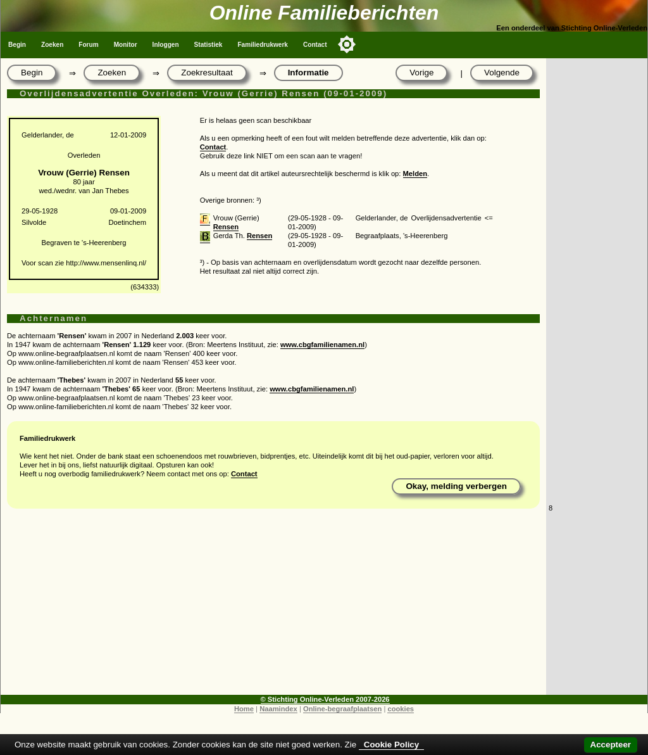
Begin (17, 44)
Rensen (226, 227)
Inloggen (166, 44)
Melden (415, 173)
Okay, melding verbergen (456, 486)
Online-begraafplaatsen (342, 709)
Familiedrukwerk (262, 44)
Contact (315, 44)
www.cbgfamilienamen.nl (322, 344)
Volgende (502, 72)
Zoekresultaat (206, 72)
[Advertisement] (273, 606)
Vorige (421, 72)
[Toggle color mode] (346, 44)
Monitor (125, 44)
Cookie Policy (391, 744)
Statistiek (208, 44)
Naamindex (278, 709)
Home (244, 709)
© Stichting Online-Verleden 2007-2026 (325, 699)
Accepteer (610, 744)
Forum (88, 44)
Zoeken (52, 44)
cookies (400, 709)
